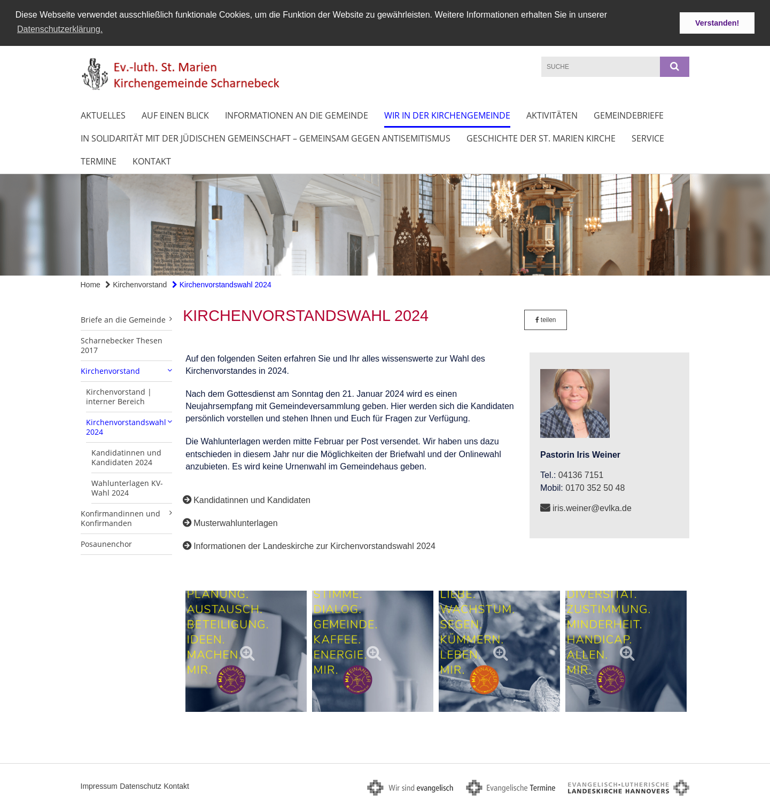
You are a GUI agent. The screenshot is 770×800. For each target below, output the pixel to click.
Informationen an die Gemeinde (296, 114)
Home (90, 283)
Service (648, 137)
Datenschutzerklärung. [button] (60, 29)
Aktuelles (103, 114)
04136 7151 (581, 474)
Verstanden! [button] (717, 23)
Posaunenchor (106, 542)
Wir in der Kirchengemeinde (447, 114)
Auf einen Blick (175, 114)
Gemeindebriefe (629, 114)
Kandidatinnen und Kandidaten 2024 (126, 456)
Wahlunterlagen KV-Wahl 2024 (127, 486)
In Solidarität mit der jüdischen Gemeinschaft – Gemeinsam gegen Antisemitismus (265, 137)
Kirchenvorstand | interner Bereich (119, 395)
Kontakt (152, 160)
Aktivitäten (552, 114)
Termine (98, 160)
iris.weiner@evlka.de (592, 506)
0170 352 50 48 (595, 486)
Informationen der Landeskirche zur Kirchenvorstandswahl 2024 (314, 545)
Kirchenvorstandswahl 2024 (221, 283)
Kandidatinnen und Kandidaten (251, 498)
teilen (545, 318)
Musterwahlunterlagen (235, 521)
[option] (385, 223)
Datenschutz (140, 784)
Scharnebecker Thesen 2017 (121, 344)
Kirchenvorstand (136, 283)
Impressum (99, 784)
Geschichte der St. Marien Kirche (541, 137)
